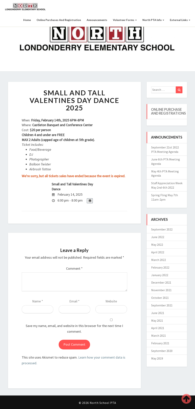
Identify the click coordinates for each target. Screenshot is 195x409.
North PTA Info (153, 20)
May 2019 (157, 358)
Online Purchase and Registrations (168, 111)
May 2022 (157, 244)
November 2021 (161, 290)
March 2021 (158, 335)
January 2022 (159, 275)
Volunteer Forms (125, 20)
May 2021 (157, 320)
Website (111, 301)
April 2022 (157, 252)
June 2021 (157, 313)
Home (27, 20)
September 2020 (162, 351)
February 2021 (160, 343)
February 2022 (160, 267)
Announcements (97, 20)
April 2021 (157, 328)
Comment (74, 268)
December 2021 (161, 282)
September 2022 (162, 229)
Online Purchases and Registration (59, 20)
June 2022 (157, 237)
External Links (180, 20)
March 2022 (158, 260)
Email (74, 301)
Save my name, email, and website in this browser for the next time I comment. (74, 329)
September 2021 (162, 305)
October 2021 (160, 298)
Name (37, 301)
